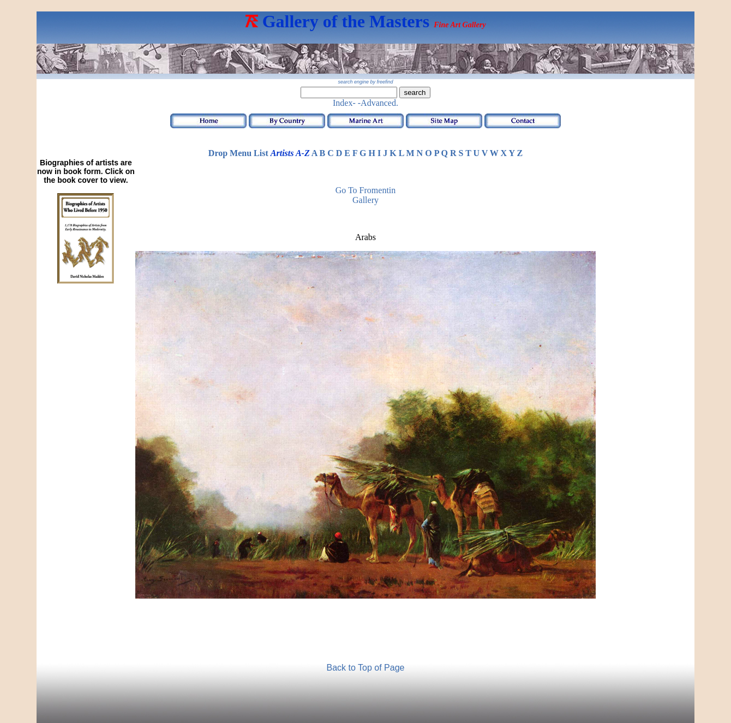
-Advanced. (378, 102)
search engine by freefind (365, 82)
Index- (344, 102)
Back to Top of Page (366, 667)
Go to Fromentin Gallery (365, 195)
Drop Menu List (238, 153)
